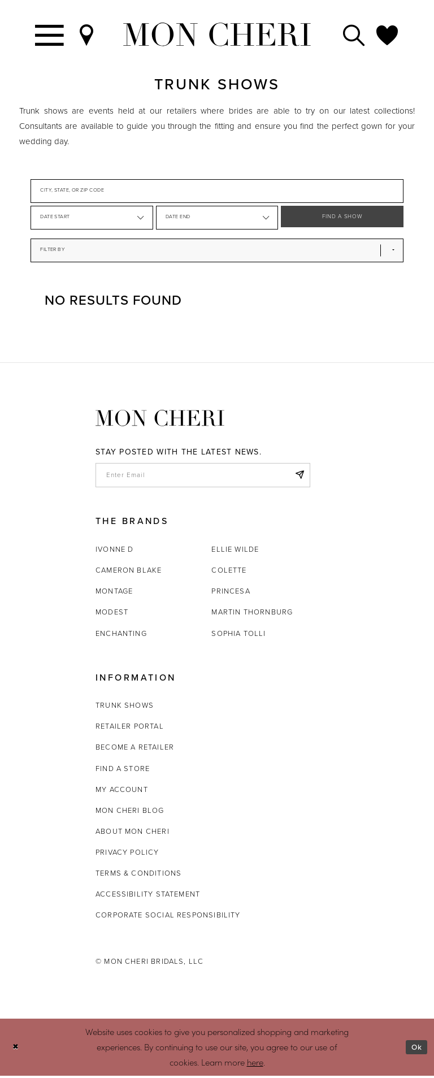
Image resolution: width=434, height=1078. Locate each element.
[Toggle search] (354, 34)
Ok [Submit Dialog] (416, 1050)
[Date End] (217, 218)
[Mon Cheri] (160, 418)
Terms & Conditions (138, 875)
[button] (140, 217)
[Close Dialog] (17, 1049)
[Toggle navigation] (50, 34)
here (255, 1064)
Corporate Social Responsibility (168, 917)
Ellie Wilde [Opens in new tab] (235, 551)
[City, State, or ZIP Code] (217, 191)
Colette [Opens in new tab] (228, 572)
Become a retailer (135, 749)
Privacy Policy (127, 854)
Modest (112, 614)
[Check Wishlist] (387, 34)
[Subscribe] (298, 477)
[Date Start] (92, 218)
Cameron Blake (129, 572)
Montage (114, 593)
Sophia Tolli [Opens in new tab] (238, 635)
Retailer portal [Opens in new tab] (130, 729)
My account (122, 791)
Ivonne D (114, 551)
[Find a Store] (87, 34)
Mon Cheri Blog (130, 812)
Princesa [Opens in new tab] (230, 593)
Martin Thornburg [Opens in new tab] (252, 614)
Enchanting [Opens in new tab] (121, 635)
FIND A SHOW (342, 217)
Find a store (123, 770)
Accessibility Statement (148, 896)
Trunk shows (125, 708)
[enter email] (203, 477)
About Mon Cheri (133, 833)
